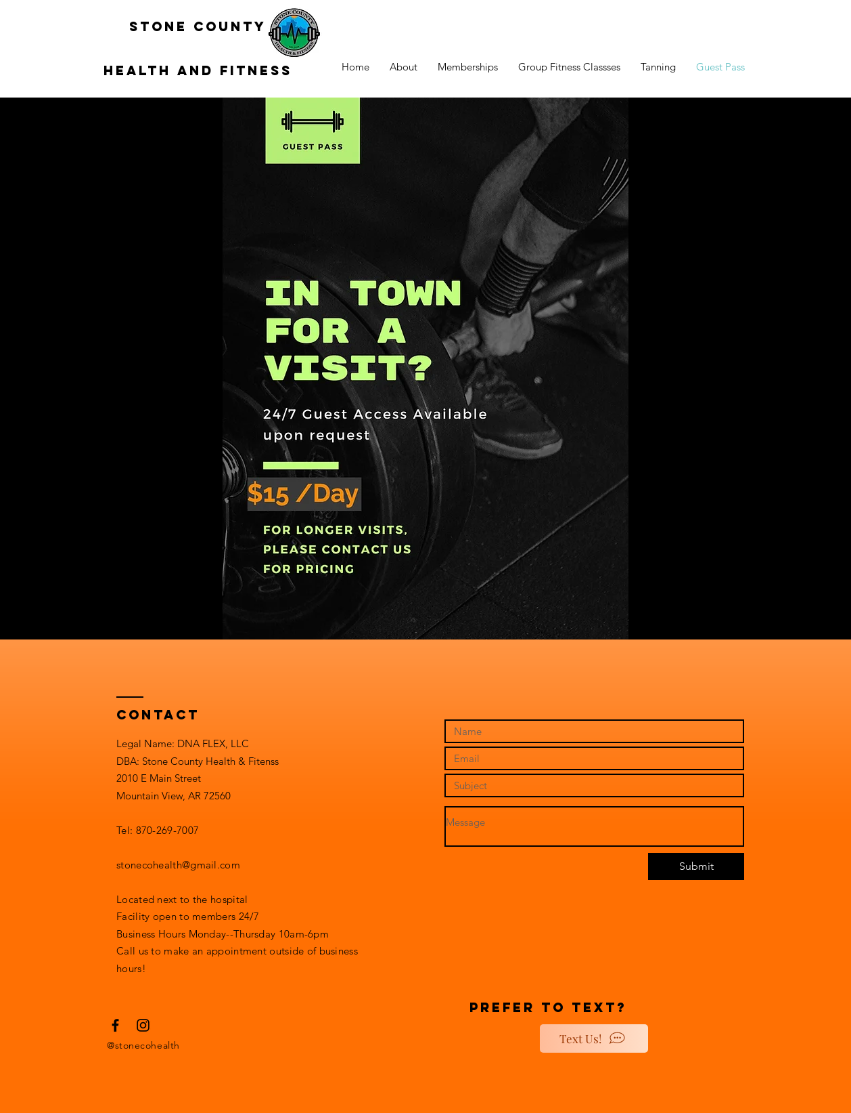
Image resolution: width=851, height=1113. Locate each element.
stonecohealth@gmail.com (178, 864)
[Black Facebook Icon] (115, 1025)
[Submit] (696, 866)
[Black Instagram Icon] (143, 1025)
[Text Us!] (594, 1038)
